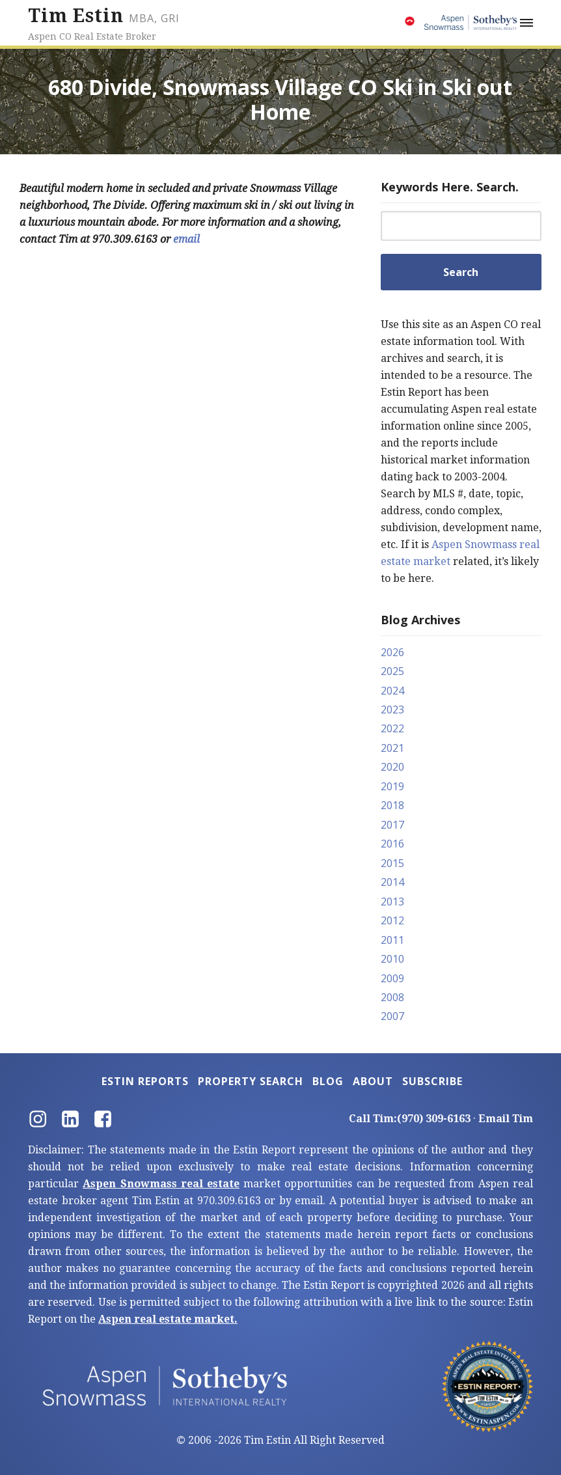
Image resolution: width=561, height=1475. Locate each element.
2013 (392, 901)
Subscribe (432, 1081)
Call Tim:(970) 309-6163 (410, 1118)
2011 (392, 940)
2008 (392, 997)
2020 (392, 767)
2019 (392, 786)
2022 (392, 728)
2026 (392, 652)
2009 (392, 978)
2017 (392, 825)
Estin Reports (145, 1081)
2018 (392, 805)
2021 (392, 748)
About (373, 1081)
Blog (328, 1081)
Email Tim (505, 1118)
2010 (392, 959)
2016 (392, 843)
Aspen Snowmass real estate (161, 1184)
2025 (392, 671)
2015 (392, 863)
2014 (392, 882)
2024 (392, 690)
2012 (392, 920)
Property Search (250, 1081)
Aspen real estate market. (168, 1319)
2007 (392, 1016)
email (186, 239)
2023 (392, 709)
